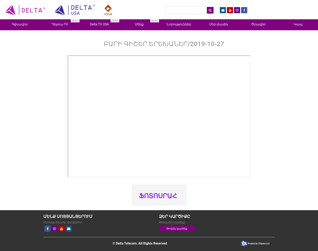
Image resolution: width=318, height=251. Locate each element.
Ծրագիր (258, 24)
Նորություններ (179, 24)
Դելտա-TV (59, 24)
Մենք (139, 24)
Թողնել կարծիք (176, 228)
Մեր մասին (218, 24)
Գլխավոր (20, 24)
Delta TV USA (99, 24)
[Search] (186, 10)
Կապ (298, 24)
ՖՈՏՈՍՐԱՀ (158, 196)
